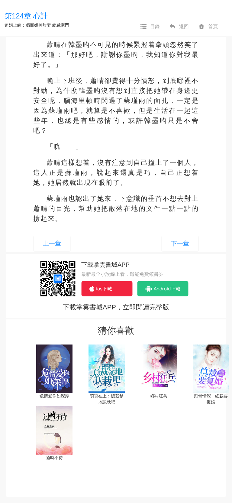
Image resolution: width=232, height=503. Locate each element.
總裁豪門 (60, 25)
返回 (179, 26)
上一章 (52, 243)
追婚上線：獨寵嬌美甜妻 (28, 25)
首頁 (208, 26)
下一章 (180, 243)
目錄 (150, 26)
